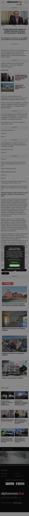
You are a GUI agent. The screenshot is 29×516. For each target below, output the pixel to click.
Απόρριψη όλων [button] (14, 262)
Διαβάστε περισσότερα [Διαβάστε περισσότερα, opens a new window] (14, 257)
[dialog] (14, 258)
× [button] (23, 246)
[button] (14, 259)
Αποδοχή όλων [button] (14, 265)
